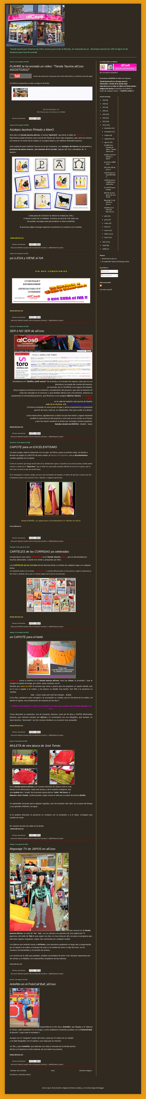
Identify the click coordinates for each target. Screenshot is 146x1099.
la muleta (26, 947)
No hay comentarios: (19, 118)
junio (106, 220)
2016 (104, 111)
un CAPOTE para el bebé (26, 637)
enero (106, 237)
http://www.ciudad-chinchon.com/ (23, 138)
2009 (104, 249)
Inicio (53, 1071)
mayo (106, 223)
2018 (104, 104)
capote (18, 947)
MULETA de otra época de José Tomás (35, 745)
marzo (106, 230)
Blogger (101, 1088)
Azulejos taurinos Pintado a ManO (32, 129)
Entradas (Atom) (25, 1075)
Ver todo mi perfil (106, 290)
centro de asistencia (40, 76)
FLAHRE (13, 83)
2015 (104, 114)
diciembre (108, 128)
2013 (104, 122)
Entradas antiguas (85, 1071)
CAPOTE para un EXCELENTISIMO (33, 447)
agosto (107, 142)
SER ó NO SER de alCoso (27, 331)
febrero (107, 234)
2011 (104, 242)
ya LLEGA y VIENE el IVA (26, 258)
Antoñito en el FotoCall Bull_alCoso (33, 984)
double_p (79, 1088)
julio (106, 216)
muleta (16, 792)
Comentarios (106, 275)
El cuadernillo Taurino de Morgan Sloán (115, 262)
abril (106, 227)
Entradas (105, 271)
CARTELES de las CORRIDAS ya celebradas (39, 551)
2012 (104, 125)
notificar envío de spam (83, 76)
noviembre (108, 132)
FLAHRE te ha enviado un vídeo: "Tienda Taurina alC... (110, 148)
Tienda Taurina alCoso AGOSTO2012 (42, 89)
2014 (104, 118)
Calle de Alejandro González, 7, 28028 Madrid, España (46, 248)
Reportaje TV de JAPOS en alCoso (32, 848)
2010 (104, 245)
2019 (104, 100)
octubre (107, 135)
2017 (104, 107)
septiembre (108, 139)
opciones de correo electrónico (61, 76)
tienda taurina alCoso (109, 259)
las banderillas (24, 950)
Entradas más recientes (18, 1071)
